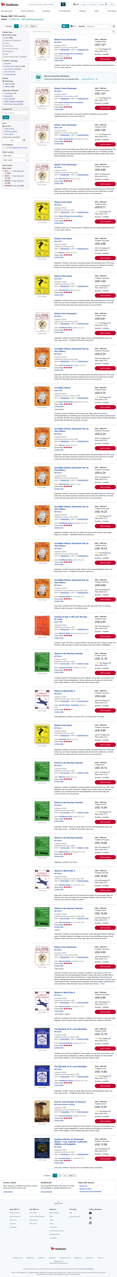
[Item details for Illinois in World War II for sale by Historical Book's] (42, 1001)
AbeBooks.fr (41, 1258)
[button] (113, 31)
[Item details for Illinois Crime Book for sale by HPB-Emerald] (42, 285)
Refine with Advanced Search (33, 19)
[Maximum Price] (18, 140)
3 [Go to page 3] (26, 26)
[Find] (63, 4)
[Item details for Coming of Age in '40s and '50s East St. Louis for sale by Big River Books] (42, 626)
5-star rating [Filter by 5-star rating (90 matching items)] (14, 186)
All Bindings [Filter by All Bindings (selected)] (7, 81)
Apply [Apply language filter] (6, 117)
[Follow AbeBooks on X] (90, 1218)
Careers (51, 1220)
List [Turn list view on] (65, 26)
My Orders (13, 1223)
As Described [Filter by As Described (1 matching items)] (8, 74)
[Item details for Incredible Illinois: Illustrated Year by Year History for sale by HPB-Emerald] (42, 476)
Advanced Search (6, 11)
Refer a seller (33, 1223)
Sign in (84, 4)
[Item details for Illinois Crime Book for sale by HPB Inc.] (42, 247)
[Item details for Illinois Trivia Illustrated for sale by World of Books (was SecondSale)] (42, 48)
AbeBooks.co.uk (17, 1258)
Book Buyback (34, 1220)
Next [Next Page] (32, 26)
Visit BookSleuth (46, 1192)
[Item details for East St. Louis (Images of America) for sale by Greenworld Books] (42, 1111)
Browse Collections (27, 11)
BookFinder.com (58, 1262)
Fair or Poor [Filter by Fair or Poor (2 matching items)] (8, 72)
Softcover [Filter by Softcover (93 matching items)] (8, 86)
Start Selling (112, 11)
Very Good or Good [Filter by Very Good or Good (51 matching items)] (11, 69)
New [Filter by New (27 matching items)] (6, 63)
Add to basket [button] (105, 59)
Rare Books (46, 11)
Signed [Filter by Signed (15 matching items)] (7, 96)
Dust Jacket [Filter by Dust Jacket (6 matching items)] (8, 99)
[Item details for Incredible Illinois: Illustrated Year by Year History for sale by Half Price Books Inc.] (42, 357)
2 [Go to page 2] (21, 26)
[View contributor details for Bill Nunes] (58, 42)
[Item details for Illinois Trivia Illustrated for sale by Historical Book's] (42, 956)
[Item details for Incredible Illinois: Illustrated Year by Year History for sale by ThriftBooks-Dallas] (42, 552)
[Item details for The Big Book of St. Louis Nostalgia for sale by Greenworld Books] (42, 1038)
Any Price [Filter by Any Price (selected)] (6, 126)
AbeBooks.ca (78, 1258)
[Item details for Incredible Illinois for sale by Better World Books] (42, 396)
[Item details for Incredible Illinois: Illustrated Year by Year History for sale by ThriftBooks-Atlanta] (42, 515)
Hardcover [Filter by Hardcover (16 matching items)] (8, 84)
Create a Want (8, 1192)
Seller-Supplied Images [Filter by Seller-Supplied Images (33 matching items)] (12, 101)
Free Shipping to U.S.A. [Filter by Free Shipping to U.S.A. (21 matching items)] (14, 147)
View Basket (13, 1227)
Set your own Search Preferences (90, 1191)
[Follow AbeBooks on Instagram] (90, 1223)
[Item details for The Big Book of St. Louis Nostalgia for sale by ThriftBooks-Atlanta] (42, 1075)
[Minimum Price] (6, 140)
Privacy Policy (53, 1227)
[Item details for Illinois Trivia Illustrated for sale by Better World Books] (42, 133)
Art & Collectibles (65, 11)
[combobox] (44, 4)
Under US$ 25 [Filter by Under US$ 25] (8, 129)
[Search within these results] (73, 31)
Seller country (7, 160)
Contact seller (59, 60)
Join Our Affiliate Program (37, 1216)
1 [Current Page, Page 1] (16, 26)
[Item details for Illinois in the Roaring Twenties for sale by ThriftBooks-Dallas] (42, 811)
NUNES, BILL (15, 19)
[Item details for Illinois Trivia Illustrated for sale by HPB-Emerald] (42, 173)
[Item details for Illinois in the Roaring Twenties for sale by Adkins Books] (42, 846)
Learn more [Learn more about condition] (13, 60)
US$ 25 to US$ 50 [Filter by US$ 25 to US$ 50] (9, 131)
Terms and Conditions (87, 1269)
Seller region (7, 155)
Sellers (97, 11)
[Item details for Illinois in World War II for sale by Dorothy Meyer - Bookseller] (42, 699)
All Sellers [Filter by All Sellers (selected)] (8, 168)
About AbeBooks (54, 1213)
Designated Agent (54, 1234)
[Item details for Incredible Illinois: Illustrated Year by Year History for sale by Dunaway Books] (42, 588)
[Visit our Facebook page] (90, 1213)
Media (51, 1216)
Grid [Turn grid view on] (73, 26)
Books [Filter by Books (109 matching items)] (7, 38)
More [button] (103, 984)
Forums (51, 1223)
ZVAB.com (101, 1258)
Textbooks (82, 11)
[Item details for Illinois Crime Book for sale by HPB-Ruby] (42, 734)
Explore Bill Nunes (90, 79)
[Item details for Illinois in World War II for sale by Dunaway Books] (42, 879)
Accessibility (53, 1238)
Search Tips (83, 1186)
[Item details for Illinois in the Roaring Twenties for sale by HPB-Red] (42, 771)
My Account (93, 4)
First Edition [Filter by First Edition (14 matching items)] (9, 93)
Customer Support (74, 1216)
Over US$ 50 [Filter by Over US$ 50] (8, 134)
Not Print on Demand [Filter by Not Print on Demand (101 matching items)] (12, 104)
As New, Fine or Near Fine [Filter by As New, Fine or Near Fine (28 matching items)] (13, 66)
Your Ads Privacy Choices (56, 1231)
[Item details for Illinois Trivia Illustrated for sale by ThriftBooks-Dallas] (42, 322)
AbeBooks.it (52, 1258)
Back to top (58, 1203)
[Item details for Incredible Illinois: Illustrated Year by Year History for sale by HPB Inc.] (42, 437)
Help (112, 4)
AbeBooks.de (30, 1258)
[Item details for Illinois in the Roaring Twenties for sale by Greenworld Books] (42, 662)
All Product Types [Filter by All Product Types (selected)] (9, 35)
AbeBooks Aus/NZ (65, 1258)
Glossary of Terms (85, 1188)
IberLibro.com (90, 1258)
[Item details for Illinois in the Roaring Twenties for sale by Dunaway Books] (42, 917)
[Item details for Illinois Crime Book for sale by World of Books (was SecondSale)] (42, 211)
